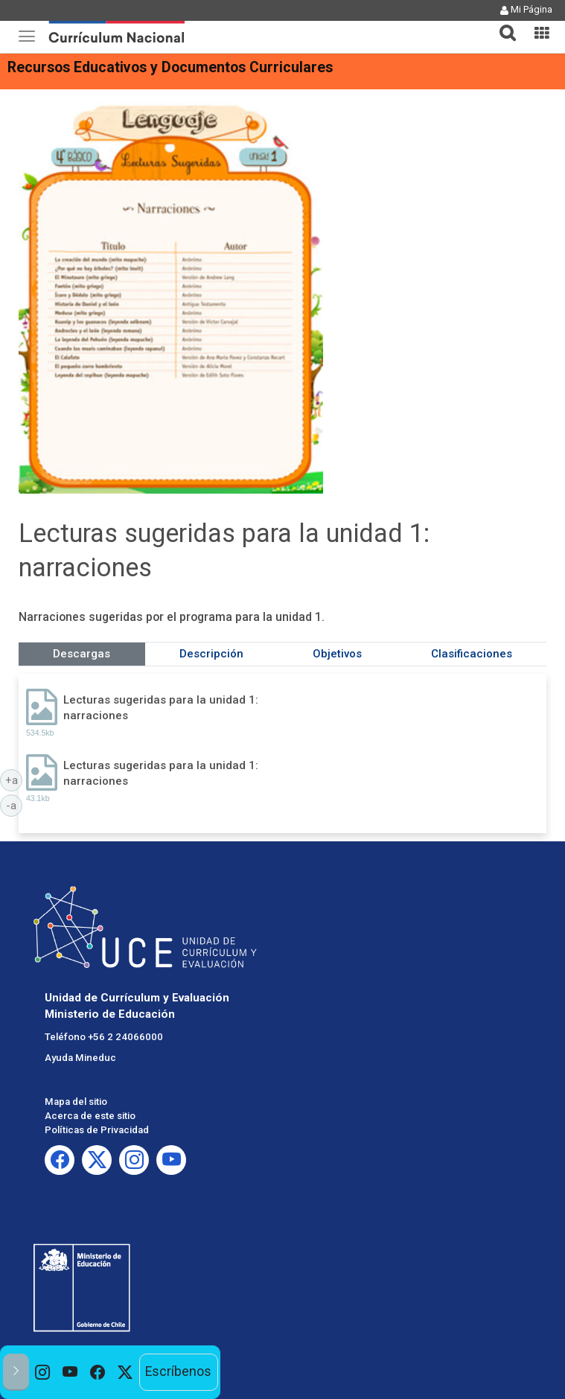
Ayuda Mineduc (80, 1057)
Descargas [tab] (81, 653)
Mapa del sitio (76, 1101)
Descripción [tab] (211, 653)
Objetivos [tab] (337, 653)
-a (14, 804)
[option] (43, 1372)
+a (14, 779)
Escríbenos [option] (178, 1371)
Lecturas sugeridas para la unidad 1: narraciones (160, 707)
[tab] (501, 24)
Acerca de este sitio (90, 1115)
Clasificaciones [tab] (471, 653)
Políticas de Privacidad (97, 1129)
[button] (501, 23)
